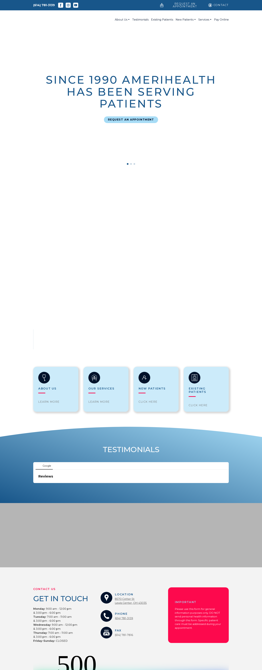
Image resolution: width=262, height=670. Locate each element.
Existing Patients (162, 19)
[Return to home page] (64, 19)
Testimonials (140, 19)
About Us (121, 19)
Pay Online (221, 19)
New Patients (184, 19)
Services (203, 19)
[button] (60, 5)
